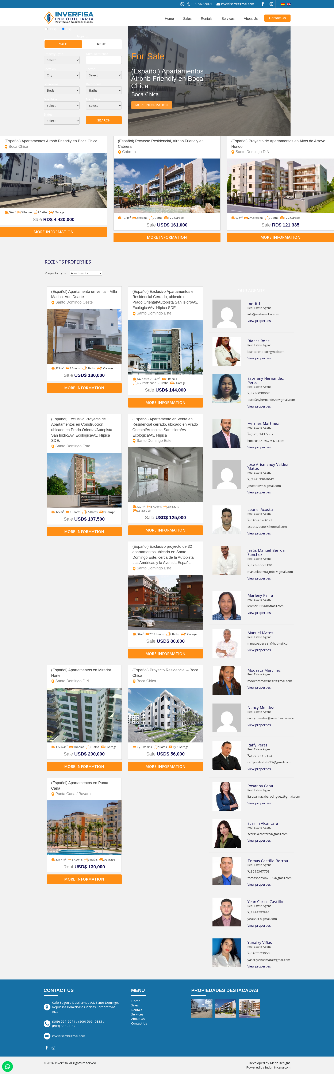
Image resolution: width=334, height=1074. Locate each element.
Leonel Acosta (260, 509)
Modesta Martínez (264, 670)
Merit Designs (280, 1063)
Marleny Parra (260, 595)
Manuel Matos (260, 632)
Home (169, 18)
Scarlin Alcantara (262, 823)
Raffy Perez (257, 745)
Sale (56, 44)
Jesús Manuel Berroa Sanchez (266, 552)
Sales (187, 18)
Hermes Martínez (263, 423)
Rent (94, 44)
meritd (253, 303)
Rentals (206, 18)
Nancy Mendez (260, 707)
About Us (251, 18)
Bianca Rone (258, 340)
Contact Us (277, 18)
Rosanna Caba (260, 785)
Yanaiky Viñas (259, 942)
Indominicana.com (278, 1067)
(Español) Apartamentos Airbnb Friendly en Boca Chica (53, 144)
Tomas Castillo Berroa (267, 860)
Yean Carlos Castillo (265, 901)
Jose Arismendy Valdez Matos (267, 466)
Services (228, 18)
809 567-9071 (202, 4)
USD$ (53, 29)
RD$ (69, 29)
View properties (259, 320)
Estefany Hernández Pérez (265, 380)
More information (151, 105)
